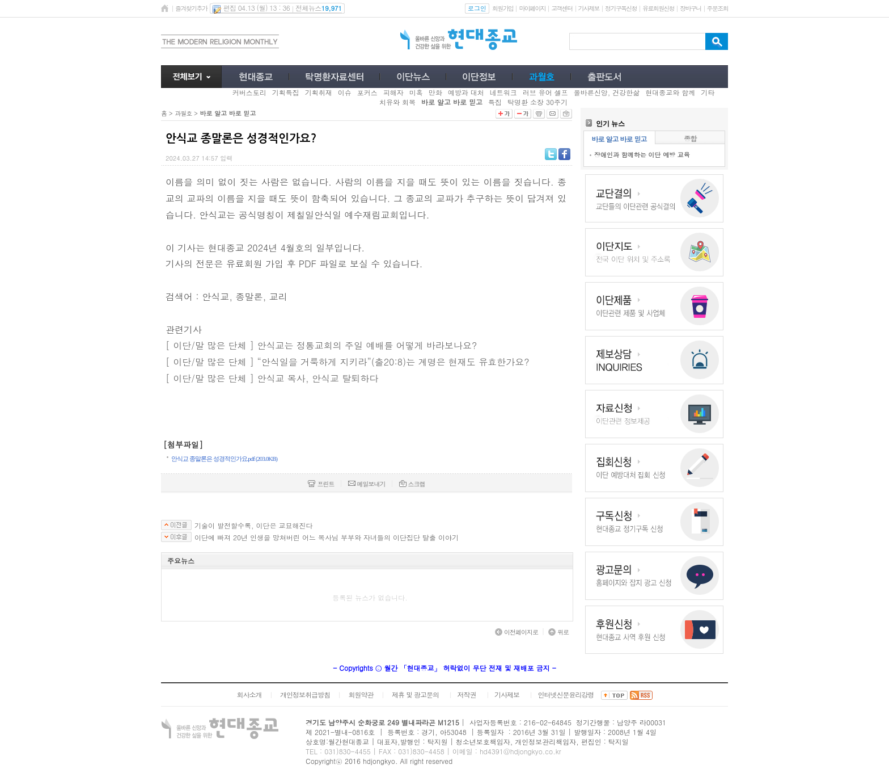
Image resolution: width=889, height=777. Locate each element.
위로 (558, 632)
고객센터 (561, 8)
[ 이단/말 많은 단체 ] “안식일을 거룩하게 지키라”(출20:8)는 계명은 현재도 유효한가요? (348, 361)
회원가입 (502, 8)
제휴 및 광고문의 (415, 694)
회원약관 (360, 694)
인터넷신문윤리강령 (566, 694)
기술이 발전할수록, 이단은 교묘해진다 (253, 525)
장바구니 (690, 8)
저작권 (467, 694)
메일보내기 (367, 484)
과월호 (183, 113)
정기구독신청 (621, 8)
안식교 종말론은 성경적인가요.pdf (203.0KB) (224, 458)
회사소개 (248, 694)
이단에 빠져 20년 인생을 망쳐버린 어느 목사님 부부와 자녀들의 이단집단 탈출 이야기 (326, 537)
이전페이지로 (516, 632)
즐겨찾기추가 (191, 8)
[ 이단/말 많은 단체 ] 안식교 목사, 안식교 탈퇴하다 (272, 378)
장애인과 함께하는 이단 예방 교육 (642, 154)
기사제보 (588, 8)
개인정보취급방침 (305, 694)
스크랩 (412, 484)
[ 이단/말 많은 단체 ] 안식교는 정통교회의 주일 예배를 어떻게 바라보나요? (321, 345)
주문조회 (717, 8)
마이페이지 (532, 8)
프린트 (321, 484)
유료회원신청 (658, 8)
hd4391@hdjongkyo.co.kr (520, 751)
